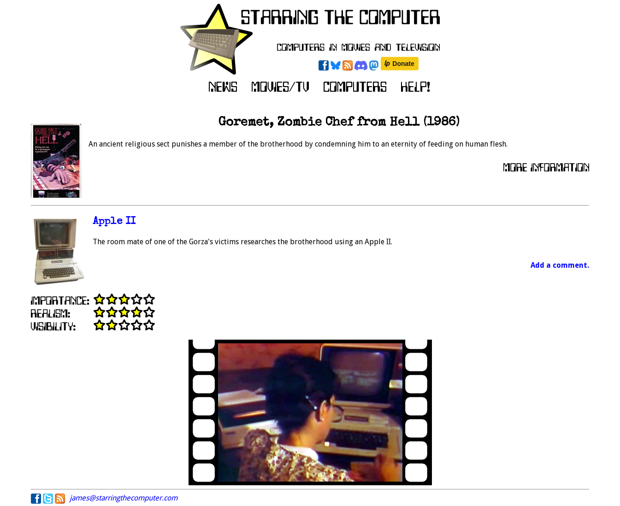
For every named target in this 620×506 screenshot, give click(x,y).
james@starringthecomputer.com (123, 498)
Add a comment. (560, 265)
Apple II (114, 222)
